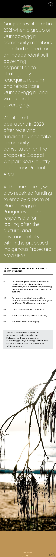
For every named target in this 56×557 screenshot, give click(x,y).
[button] (50, 4)
